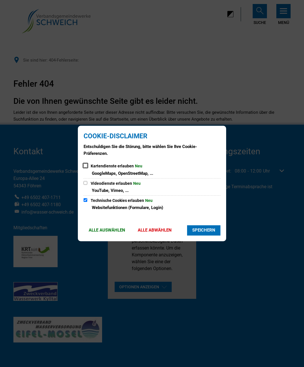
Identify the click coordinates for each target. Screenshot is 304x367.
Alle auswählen (107, 230)
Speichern (203, 230)
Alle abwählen (155, 230)
